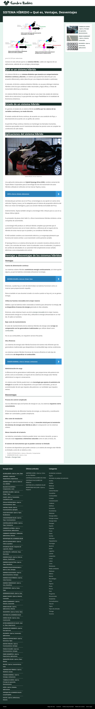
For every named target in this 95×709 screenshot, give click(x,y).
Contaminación (53, 501)
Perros (51, 589)
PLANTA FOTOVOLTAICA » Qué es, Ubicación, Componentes (23, 453)
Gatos (50, 533)
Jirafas (51, 548)
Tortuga (51, 611)
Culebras (51, 503)
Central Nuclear (53, 491)
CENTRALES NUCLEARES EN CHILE (36, 478)
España (51, 526)
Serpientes (52, 599)
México (51, 573)
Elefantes (51, 513)
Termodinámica (53, 601)
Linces (51, 558)
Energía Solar (16, 457)
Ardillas (51, 483)
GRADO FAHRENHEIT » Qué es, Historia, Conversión (84, 38)
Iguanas (51, 546)
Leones (51, 553)
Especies (51, 528)
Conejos (51, 498)
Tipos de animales (54, 609)
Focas (50, 531)
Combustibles (53, 496)
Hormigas (52, 543)
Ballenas (51, 486)
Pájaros (51, 583)
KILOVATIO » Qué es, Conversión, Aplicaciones (84, 45)
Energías (51, 523)
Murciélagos (52, 579)
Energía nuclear (53, 518)
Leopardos (52, 556)
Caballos (51, 488)
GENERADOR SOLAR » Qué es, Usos (17, 455)
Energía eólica (53, 516)
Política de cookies (80, 706)
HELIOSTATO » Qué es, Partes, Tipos (12, 612)
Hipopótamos (53, 541)
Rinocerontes (53, 596)
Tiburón (51, 604)
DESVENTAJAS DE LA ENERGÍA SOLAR (13, 538)
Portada (7, 457)
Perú (50, 591)
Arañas (51, 481)
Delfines (51, 506)
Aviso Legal (89, 706)
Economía (52, 508)
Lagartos (51, 551)
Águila (51, 475)
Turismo (51, 614)
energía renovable (39, 312)
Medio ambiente (54, 568)
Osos (50, 581)
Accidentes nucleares (55, 473)
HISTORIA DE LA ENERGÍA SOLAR (12, 615)
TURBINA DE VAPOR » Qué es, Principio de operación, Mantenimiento (11, 682)
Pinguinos (52, 594)
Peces (50, 586)
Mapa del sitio (51, 706)
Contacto (58, 706)
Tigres (51, 606)
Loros (50, 563)
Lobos (51, 561)
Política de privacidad (68, 706)
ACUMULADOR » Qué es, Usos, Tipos (13, 473)
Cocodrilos (52, 493)
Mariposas (52, 566)
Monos (51, 576)
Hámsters (52, 538)
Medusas (51, 571)
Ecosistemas (52, 511)
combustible (9, 331)
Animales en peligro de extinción (58, 478)
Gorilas (51, 536)
